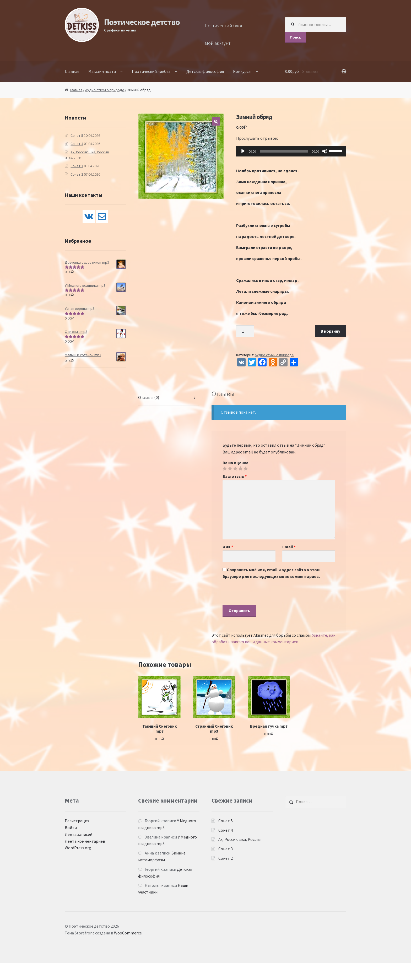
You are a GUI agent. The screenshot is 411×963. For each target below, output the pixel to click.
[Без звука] (324, 151)
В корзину (330, 331)
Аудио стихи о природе (104, 90)
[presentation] (262, 594)
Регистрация (77, 820)
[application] (291, 151)
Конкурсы (242, 71)
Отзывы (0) (148, 397)
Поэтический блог (224, 26)
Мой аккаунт (217, 43)
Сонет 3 (77, 166)
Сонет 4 (77, 143)
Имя (228, 546)
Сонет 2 (77, 174)
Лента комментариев (85, 841)
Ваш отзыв (235, 476)
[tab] (168, 397)
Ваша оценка (235, 462)
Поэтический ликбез (151, 71)
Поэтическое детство (142, 22)
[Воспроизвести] (243, 151)
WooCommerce (128, 932)
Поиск (295, 37)
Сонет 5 (77, 135)
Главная (72, 71)
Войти (71, 827)
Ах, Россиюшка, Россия (90, 152)
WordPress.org (78, 847)
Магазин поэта (102, 71)
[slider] (283, 151)
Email (289, 546)
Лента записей (78, 834)
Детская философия (205, 71)
